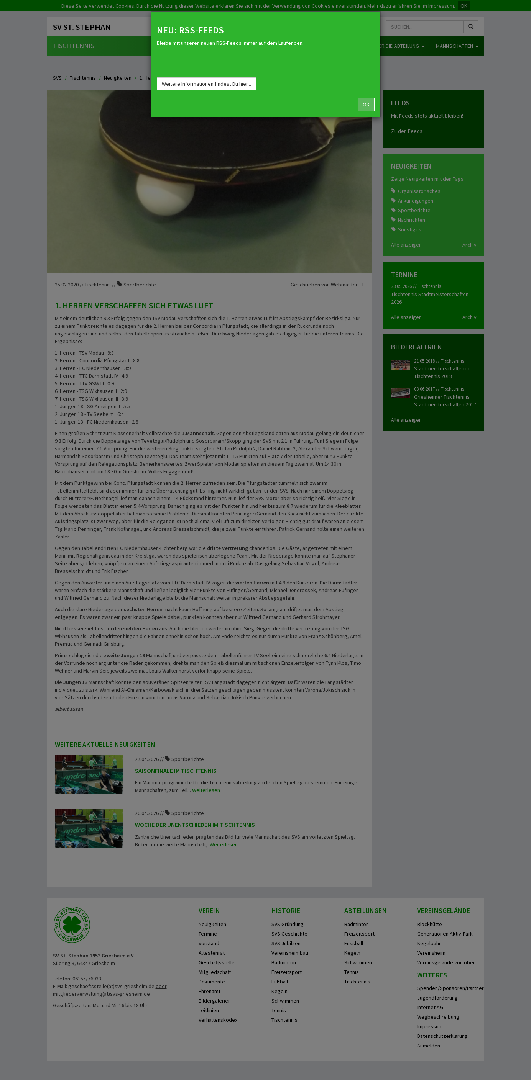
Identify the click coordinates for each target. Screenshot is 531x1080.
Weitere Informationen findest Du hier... (206, 83)
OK (366, 104)
